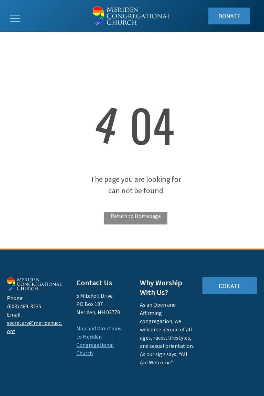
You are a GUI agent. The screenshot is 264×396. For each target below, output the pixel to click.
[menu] (15, 19)
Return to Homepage (136, 215)
